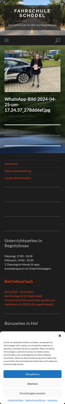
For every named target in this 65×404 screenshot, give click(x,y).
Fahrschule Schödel (32, 13)
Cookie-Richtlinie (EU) (18, 178)
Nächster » (11, 140)
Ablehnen (32, 383)
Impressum (52, 400)
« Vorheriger (12, 130)
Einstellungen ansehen (32, 393)
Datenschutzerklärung (35, 400)
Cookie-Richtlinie (15, 400)
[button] (60, 335)
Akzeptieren (32, 374)
